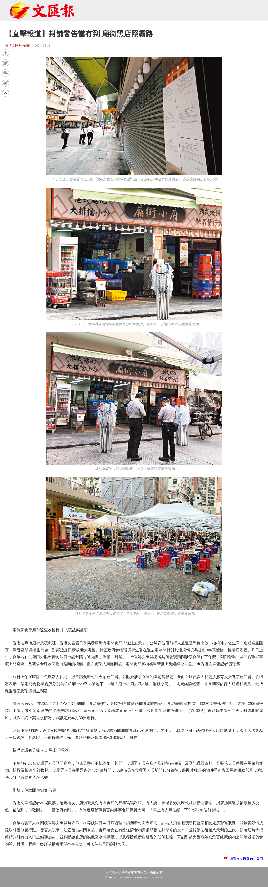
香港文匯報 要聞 (17, 45)
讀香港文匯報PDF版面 (246, 859)
